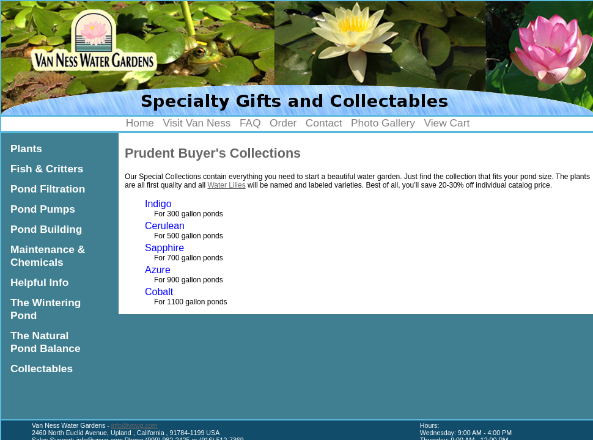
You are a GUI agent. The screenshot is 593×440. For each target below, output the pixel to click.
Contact (324, 123)
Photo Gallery (383, 123)
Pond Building (46, 229)
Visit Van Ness (196, 123)
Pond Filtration (47, 189)
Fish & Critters (46, 169)
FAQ (250, 123)
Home (140, 123)
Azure (158, 270)
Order (283, 123)
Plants (26, 148)
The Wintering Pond (45, 308)
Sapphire (164, 248)
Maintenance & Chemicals (47, 255)
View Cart (447, 123)
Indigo (158, 204)
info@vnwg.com (134, 425)
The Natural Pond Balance (45, 341)
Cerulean (165, 226)
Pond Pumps (42, 209)
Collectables (41, 368)
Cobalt (159, 292)
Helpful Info (39, 282)
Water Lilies (226, 185)
